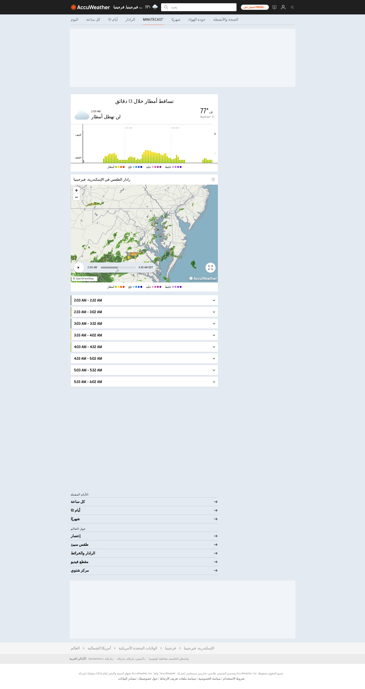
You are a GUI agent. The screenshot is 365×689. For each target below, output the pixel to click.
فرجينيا (170, 648)
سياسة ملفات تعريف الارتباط (177, 679)
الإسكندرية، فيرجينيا (199, 648)
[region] (144, 233)
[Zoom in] (76, 190)
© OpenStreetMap (83, 278)
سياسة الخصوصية (209, 679)
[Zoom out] (76, 197)
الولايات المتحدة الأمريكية (138, 648)
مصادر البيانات (127, 679)
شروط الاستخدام (233, 679)
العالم (75, 648)
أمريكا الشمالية (99, 648)
